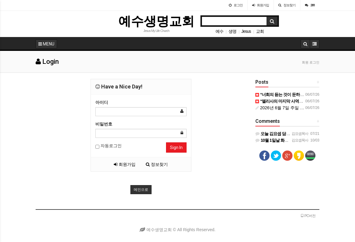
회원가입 (125, 164)
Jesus (246, 31)
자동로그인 (108, 146)
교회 (260, 31)
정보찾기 (157, 164)
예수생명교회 (156, 21)
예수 (219, 31)
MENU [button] (46, 44)
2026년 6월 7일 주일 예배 (282, 107)
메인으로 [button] (141, 190)
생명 (232, 31)
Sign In (176, 147)
